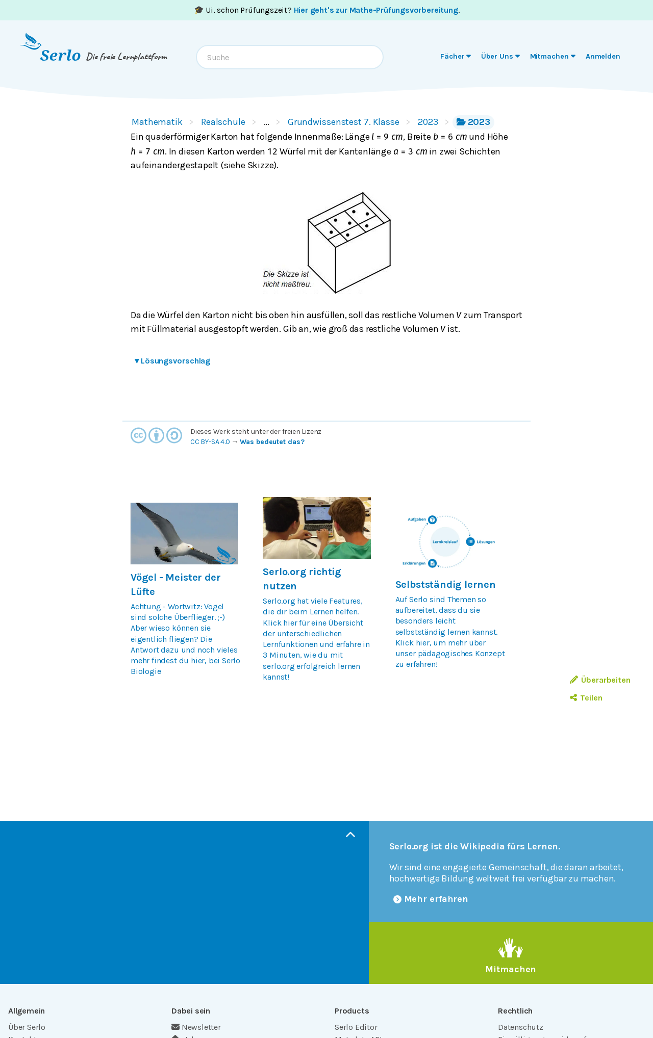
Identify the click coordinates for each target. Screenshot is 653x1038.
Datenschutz (520, 1027)
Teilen (586, 698)
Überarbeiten (600, 680)
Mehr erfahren (431, 898)
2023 (428, 121)
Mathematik (157, 121)
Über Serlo (26, 1027)
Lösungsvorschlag (172, 361)
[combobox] (290, 57)
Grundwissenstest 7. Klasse (343, 121)
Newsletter (196, 1027)
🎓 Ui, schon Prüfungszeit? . (327, 10)
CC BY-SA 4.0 (210, 441)
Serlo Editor (356, 1027)
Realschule (223, 121)
